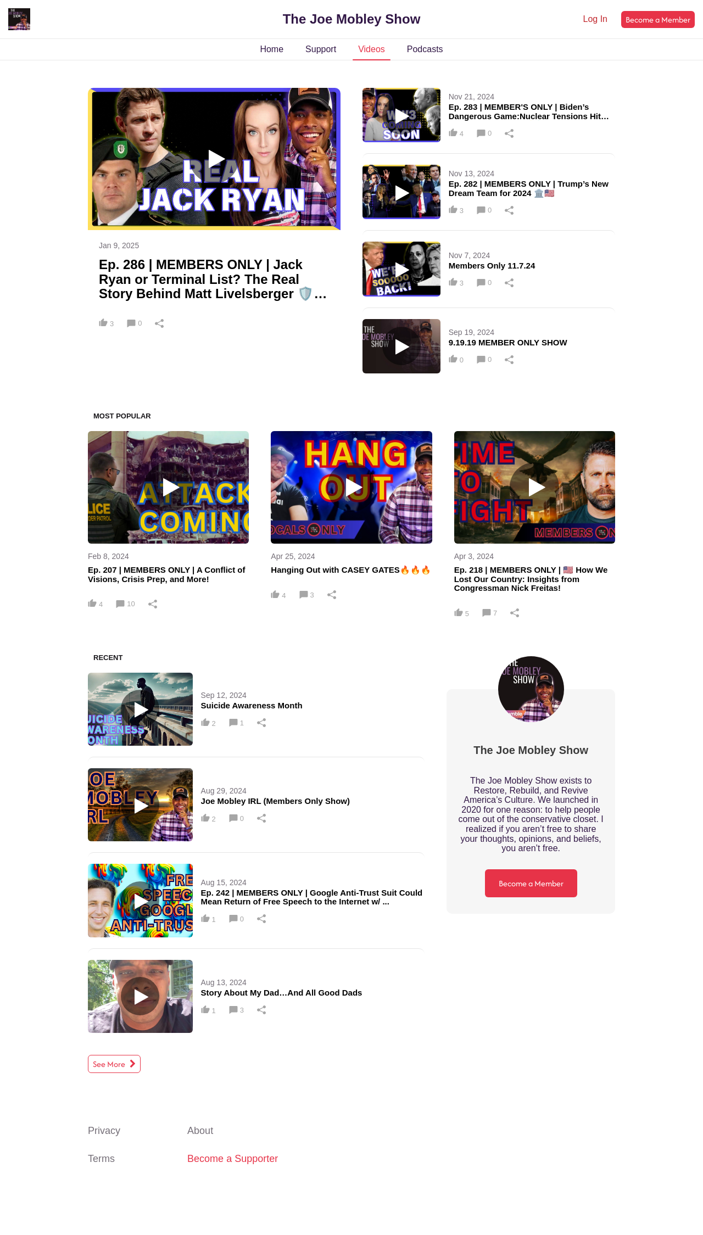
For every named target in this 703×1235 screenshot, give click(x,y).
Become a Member (658, 19)
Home (271, 49)
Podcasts (425, 49)
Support (320, 49)
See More (114, 1064)
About (200, 1130)
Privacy (104, 1130)
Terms (101, 1158)
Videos (371, 49)
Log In (595, 19)
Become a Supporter (232, 1158)
